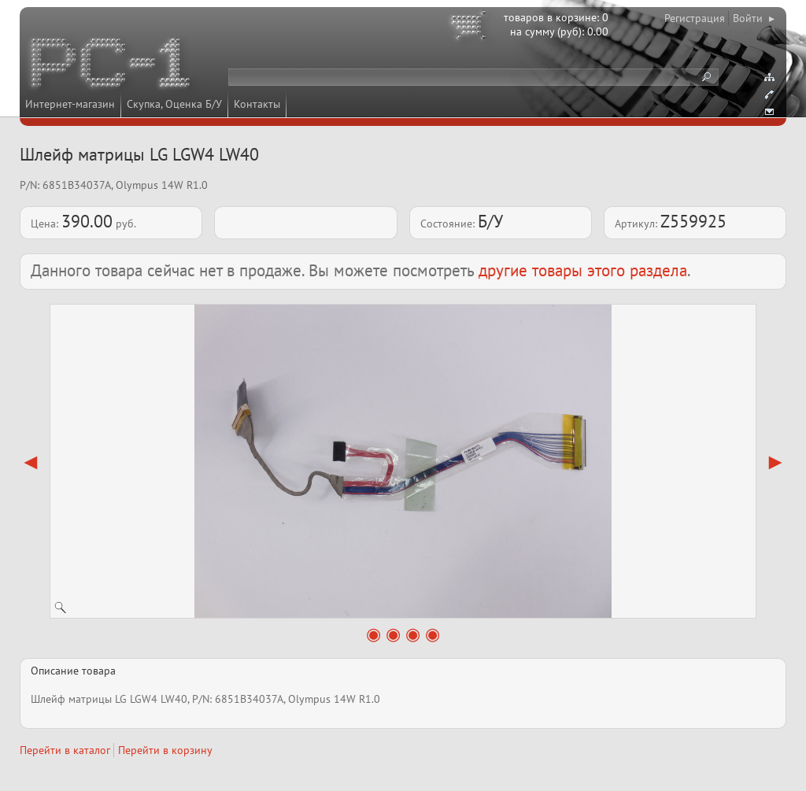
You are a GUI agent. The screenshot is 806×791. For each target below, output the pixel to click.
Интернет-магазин (70, 104)
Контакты (257, 104)
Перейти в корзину (165, 750)
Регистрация (694, 18)
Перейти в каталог (65, 750)
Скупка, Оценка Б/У (174, 104)
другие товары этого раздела (583, 270)
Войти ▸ (754, 18)
